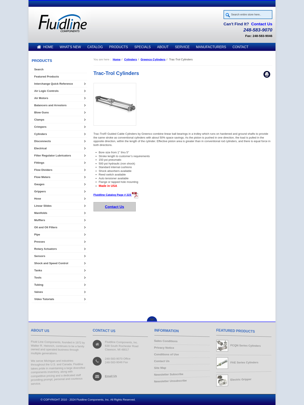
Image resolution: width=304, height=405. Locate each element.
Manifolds (40, 213)
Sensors (39, 256)
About (163, 47)
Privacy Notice (165, 348)
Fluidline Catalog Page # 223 (116, 194)
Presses (39, 241)
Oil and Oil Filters (45, 227)
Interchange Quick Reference (53, 83)
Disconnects (42, 141)
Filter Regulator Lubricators (52, 155)
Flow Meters (42, 177)
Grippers (40, 191)
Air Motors (41, 98)
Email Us (111, 375)
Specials (142, 47)
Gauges (39, 184)
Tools (37, 277)
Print (266, 74)
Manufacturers (211, 47)
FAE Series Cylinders (245, 362)
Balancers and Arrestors (50, 105)
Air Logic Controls (46, 90)
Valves (38, 292)
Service (182, 47)
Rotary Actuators (45, 248)
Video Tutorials (44, 299)
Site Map (161, 367)
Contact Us (261, 24)
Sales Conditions (167, 342)
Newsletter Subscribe (169, 374)
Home (45, 47)
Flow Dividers (43, 169)
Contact (240, 47)
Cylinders (130, 59)
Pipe (37, 234)
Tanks (38, 270)
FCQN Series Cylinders (246, 345)
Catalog (95, 47)
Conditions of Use (167, 355)
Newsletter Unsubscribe (171, 380)
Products (118, 47)
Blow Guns (41, 112)
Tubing (38, 284)
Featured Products (46, 76)
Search (38, 69)
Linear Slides (43, 205)
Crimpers (40, 126)
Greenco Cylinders (153, 59)
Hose (37, 198)
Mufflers (39, 220)
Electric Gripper (241, 379)
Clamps (39, 119)
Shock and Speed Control (51, 263)
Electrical (40, 148)
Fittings (39, 162)
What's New (70, 47)
